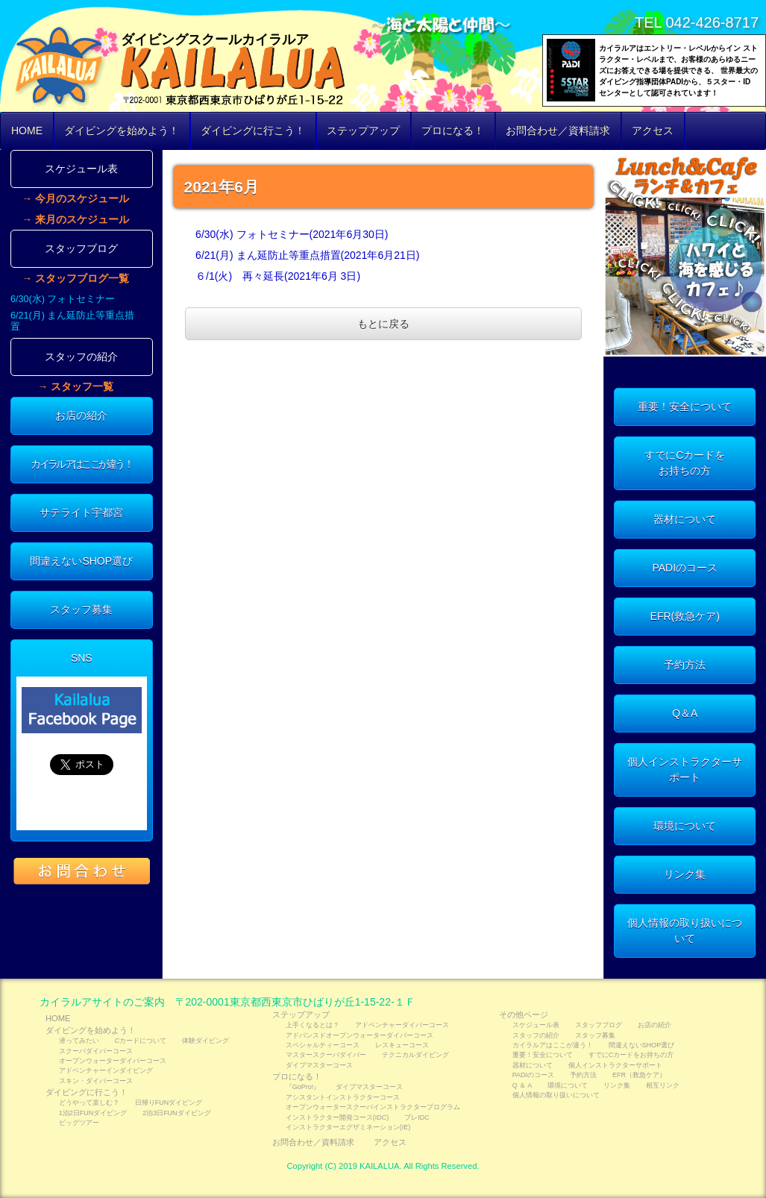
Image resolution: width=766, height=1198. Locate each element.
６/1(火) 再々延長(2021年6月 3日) (277, 276)
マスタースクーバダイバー (326, 1055)
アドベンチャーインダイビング (106, 1070)
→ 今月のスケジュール (75, 198)
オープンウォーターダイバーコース (112, 1060)
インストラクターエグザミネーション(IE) (348, 1127)
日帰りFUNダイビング (168, 1102)
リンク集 (685, 874)
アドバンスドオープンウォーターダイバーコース (359, 1035)
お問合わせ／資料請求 (558, 131)
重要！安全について (685, 407)
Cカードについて (140, 1040)
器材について (684, 519)
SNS (81, 658)
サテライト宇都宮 (81, 512)
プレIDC (416, 1117)
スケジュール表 (81, 169)
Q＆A (684, 713)
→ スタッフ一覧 (75, 386)
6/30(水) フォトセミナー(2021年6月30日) (291, 234)
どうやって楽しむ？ (89, 1102)
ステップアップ (363, 131)
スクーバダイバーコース (96, 1051)
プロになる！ (452, 131)
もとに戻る (383, 324)
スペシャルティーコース (323, 1045)
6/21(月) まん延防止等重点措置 (72, 321)
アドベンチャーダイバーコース (402, 1025)
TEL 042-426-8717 (697, 22)
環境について (684, 826)
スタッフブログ (81, 248)
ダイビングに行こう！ (253, 131)
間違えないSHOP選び (81, 561)
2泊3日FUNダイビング (176, 1113)
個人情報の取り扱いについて (684, 930)
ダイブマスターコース (319, 1065)
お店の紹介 (81, 415)
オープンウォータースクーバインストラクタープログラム (373, 1107)
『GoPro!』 (303, 1087)
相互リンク (662, 1085)
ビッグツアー (79, 1122)
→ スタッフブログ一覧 (75, 278)
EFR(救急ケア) (685, 616)
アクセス (653, 131)
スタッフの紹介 (81, 357)
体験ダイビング (205, 1040)
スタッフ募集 (81, 609)
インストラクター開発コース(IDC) (337, 1117)
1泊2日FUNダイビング (93, 1113)
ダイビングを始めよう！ (121, 131)
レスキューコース (402, 1045)
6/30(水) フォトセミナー (62, 299)
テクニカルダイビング (415, 1055)
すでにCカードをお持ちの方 (684, 463)
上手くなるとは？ (312, 1025)
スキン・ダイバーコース (96, 1081)
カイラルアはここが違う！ (81, 464)
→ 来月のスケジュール (75, 219)
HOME (27, 131)
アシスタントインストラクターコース (343, 1097)
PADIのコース (685, 568)
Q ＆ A (522, 1085)
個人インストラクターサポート (684, 769)
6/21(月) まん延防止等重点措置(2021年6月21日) (307, 255)
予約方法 (685, 665)
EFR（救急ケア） (639, 1075)
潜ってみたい (79, 1040)
